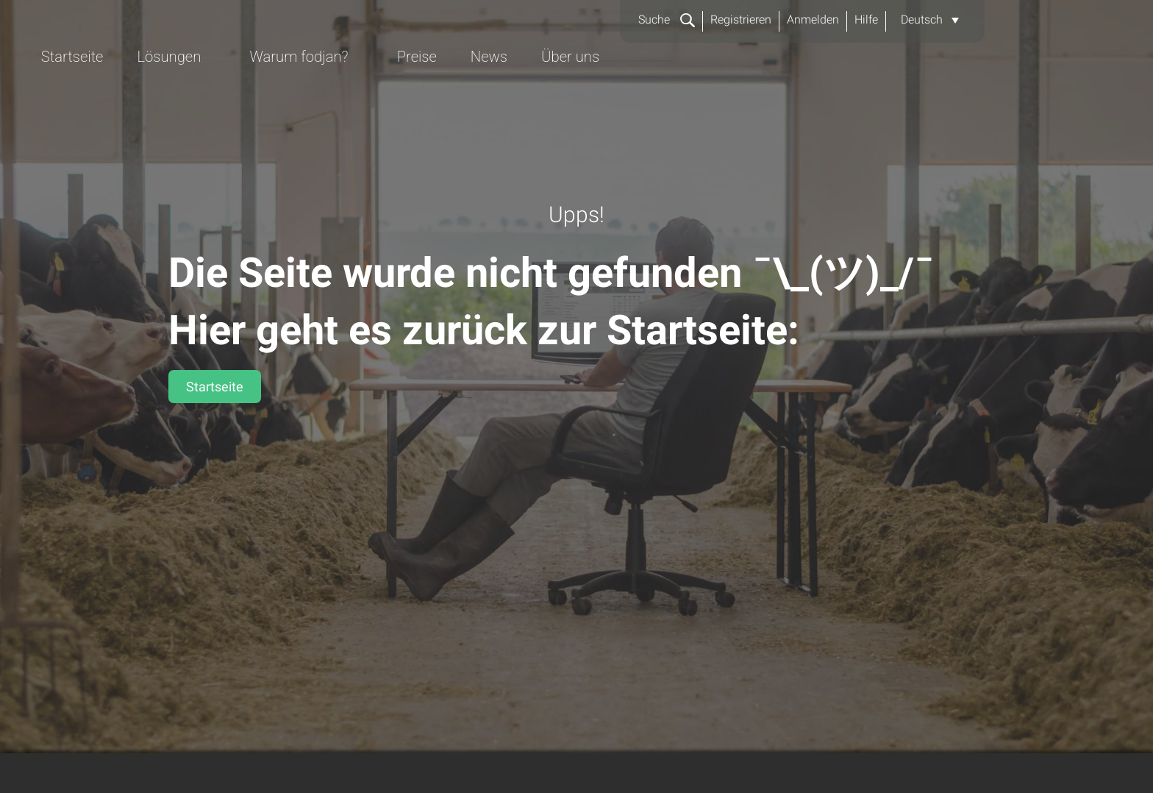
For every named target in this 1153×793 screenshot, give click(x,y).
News (851, 93)
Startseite (428, 93)
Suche (666, 19)
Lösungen (527, 93)
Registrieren (740, 19)
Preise (778, 93)
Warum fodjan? (658, 93)
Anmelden (813, 19)
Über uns (934, 93)
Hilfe (866, 19)
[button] (929, 20)
